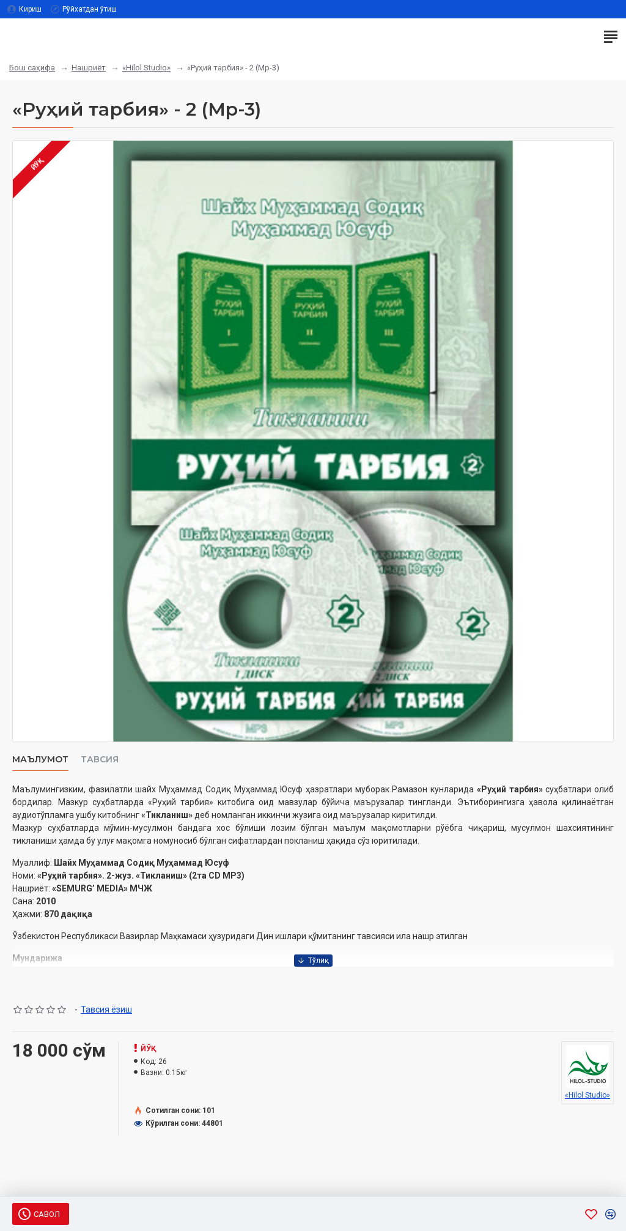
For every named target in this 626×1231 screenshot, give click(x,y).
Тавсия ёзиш (106, 1009)
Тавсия (100, 759)
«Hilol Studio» (146, 67)
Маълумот (40, 759)
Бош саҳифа (32, 67)
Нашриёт (89, 67)
